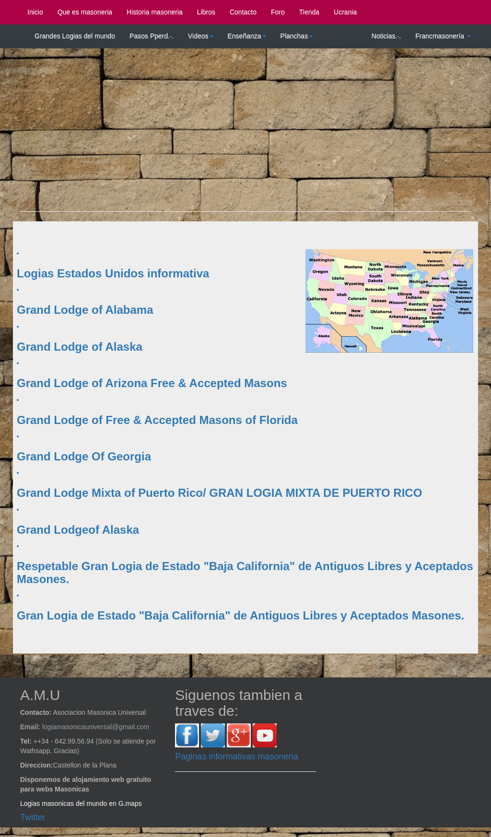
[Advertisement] (245, 135)
